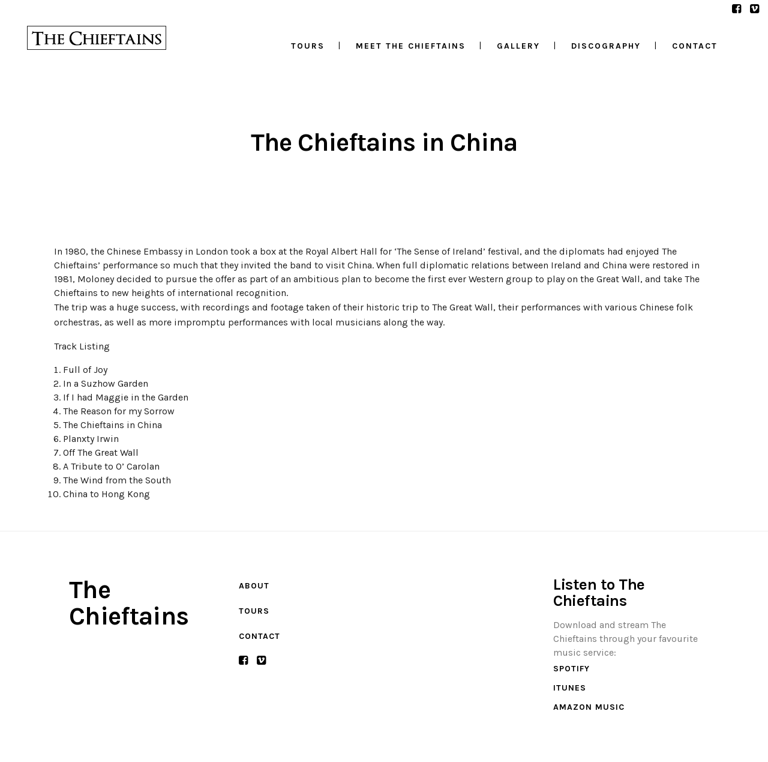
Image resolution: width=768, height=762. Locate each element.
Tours (254, 611)
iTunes (569, 688)
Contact (259, 636)
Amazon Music (589, 707)
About (254, 586)
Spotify (571, 669)
